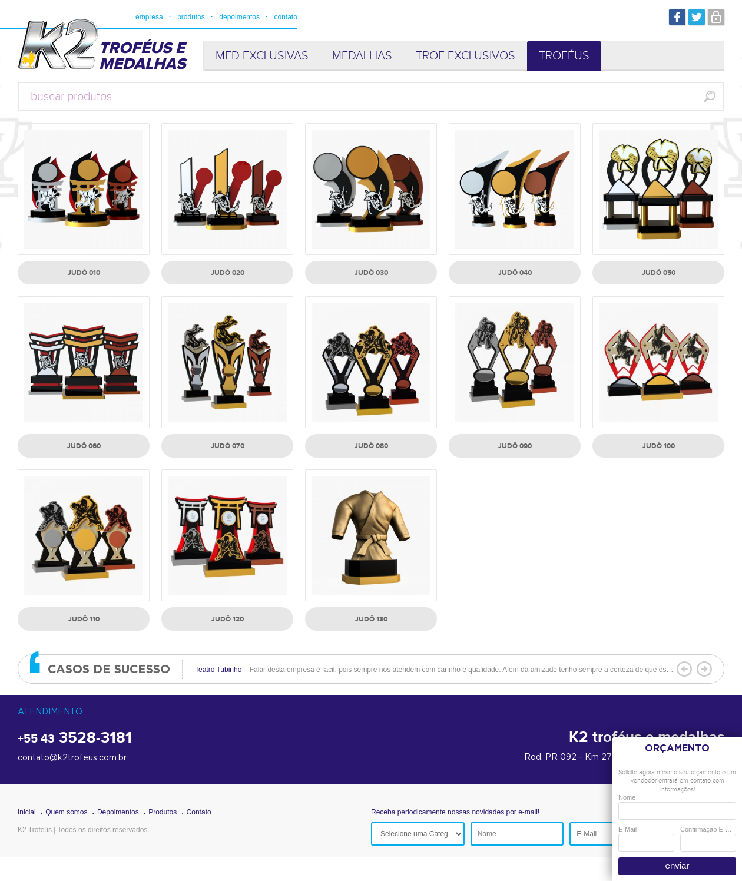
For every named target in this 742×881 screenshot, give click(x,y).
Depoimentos (118, 812)
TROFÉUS (564, 56)
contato (285, 17)
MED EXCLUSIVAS (262, 56)
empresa (149, 17)
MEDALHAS (362, 56)
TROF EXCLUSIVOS (465, 56)
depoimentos (239, 17)
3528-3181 (75, 738)
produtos (191, 17)
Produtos (162, 812)
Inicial (27, 812)
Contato (199, 812)
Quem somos (66, 812)
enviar (677, 865)
